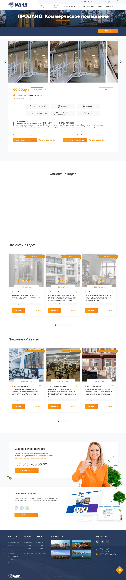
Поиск (108, 31)
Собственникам (88, 6)
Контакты (109, 6)
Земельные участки (29, 549)
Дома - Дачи (41, 542)
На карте (38, 311)
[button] (5, 61)
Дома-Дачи (29, 542)
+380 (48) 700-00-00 (90, 2)
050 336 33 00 (98, 140)
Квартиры (28, 545)
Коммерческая (30, 553)
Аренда (76, 6)
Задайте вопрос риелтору (25, 140)
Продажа (67, 6)
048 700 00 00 (48, 140)
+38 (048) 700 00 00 (107, 554)
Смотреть (18, 311)
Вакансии (100, 6)
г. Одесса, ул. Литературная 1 (105, 550)
